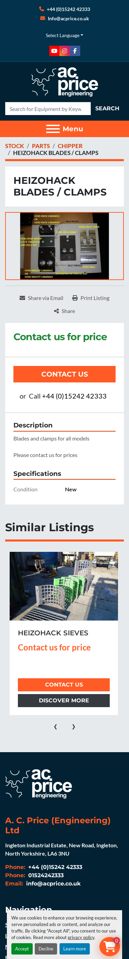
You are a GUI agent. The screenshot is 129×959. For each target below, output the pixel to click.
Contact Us (64, 374)
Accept (22, 948)
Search (107, 108)
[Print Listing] (91, 297)
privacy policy (81, 937)
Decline (46, 948)
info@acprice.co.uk (52, 883)
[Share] (64, 310)
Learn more (74, 948)
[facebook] (75, 51)
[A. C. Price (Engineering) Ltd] (38, 783)
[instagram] (65, 51)
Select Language (62, 35)
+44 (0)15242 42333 (68, 9)
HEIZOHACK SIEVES (53, 633)
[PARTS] (41, 145)
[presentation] (55, 725)
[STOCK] (14, 145)
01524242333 (45, 875)
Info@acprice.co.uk (68, 18)
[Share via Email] (41, 297)
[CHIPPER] (70, 145)
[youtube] (54, 51)
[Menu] (53, 129)
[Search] (48, 108)
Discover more (64, 700)
